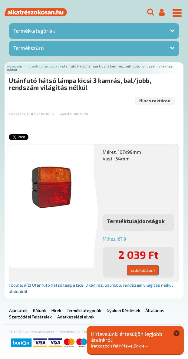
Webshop (14, 66)
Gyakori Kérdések (123, 310)
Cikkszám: (17, 113)
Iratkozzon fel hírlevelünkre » (119, 345)
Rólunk (39, 310)
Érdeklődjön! (143, 270)
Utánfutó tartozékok (44, 66)
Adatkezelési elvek (75, 316)
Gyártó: (66, 113)
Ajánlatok (18, 310)
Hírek (56, 310)
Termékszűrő (28, 48)
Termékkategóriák (34, 31)
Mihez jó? (115, 239)
